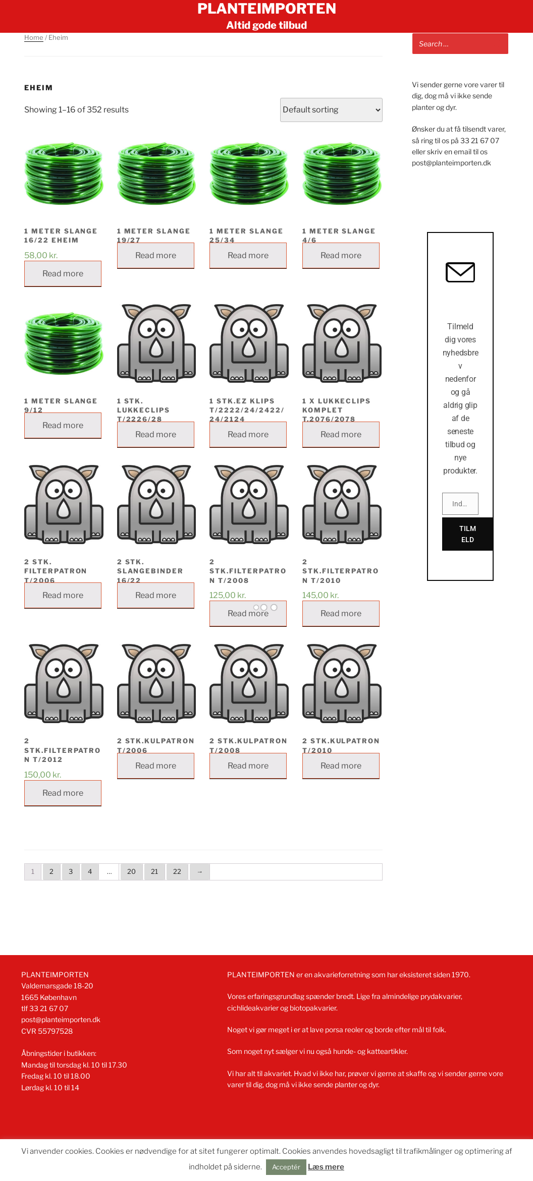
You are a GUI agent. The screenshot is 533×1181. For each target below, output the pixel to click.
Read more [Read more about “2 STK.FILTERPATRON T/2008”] (248, 613)
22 (177, 871)
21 (154, 871)
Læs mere (326, 1166)
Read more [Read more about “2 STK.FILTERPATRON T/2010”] (341, 613)
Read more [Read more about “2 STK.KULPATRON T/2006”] (155, 766)
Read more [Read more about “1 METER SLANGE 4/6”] (341, 255)
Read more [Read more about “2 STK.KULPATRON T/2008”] (248, 766)
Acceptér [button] (286, 1167)
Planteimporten (266, 8)
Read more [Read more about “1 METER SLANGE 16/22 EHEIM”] (62, 273)
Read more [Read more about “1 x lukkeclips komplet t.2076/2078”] (341, 434)
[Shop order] (331, 110)
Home (33, 37)
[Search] (497, 43)
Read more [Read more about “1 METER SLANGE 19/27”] (155, 255)
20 (131, 871)
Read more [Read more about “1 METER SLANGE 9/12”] (62, 425)
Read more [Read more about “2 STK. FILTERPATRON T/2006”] (62, 595)
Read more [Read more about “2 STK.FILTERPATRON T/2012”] (62, 793)
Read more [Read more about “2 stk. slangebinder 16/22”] (155, 595)
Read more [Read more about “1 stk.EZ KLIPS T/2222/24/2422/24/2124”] (248, 434)
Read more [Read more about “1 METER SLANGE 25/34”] (248, 255)
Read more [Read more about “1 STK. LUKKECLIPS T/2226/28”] (155, 434)
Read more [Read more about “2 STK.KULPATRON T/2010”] (341, 766)
